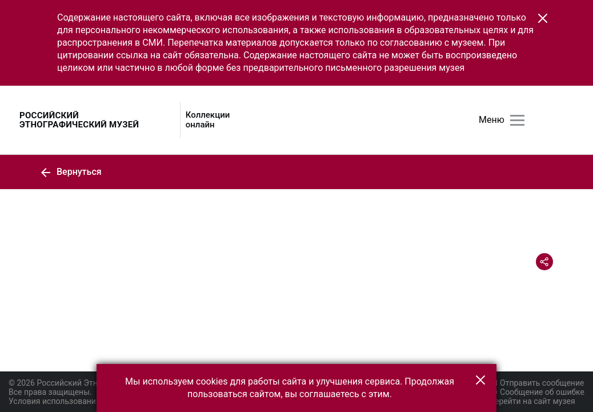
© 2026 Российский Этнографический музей (92, 382)
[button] (542, 18)
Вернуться (71, 171)
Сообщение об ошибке (536, 392)
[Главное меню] (517, 120)
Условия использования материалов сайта (90, 401)
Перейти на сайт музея (532, 401)
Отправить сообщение (536, 382)
